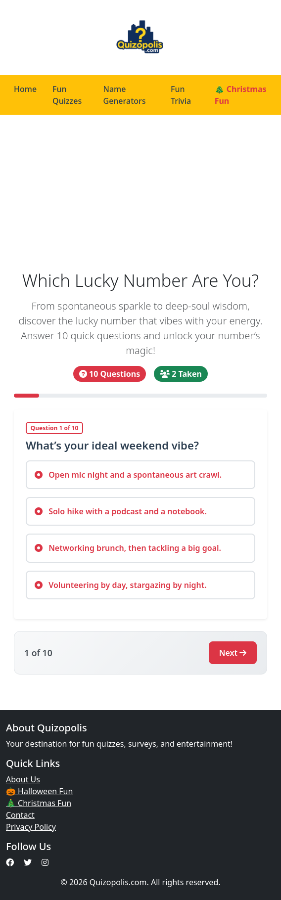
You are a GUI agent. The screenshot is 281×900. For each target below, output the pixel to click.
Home (25, 89)
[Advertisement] (140, 189)
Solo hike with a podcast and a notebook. (121, 511)
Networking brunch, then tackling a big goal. (128, 547)
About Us (23, 779)
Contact (20, 815)
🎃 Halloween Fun (39, 791)
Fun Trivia (181, 95)
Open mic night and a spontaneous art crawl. (128, 474)
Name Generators (124, 95)
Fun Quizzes (67, 95)
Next (232, 652)
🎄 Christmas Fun (241, 95)
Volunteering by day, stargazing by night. (121, 585)
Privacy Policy (31, 826)
